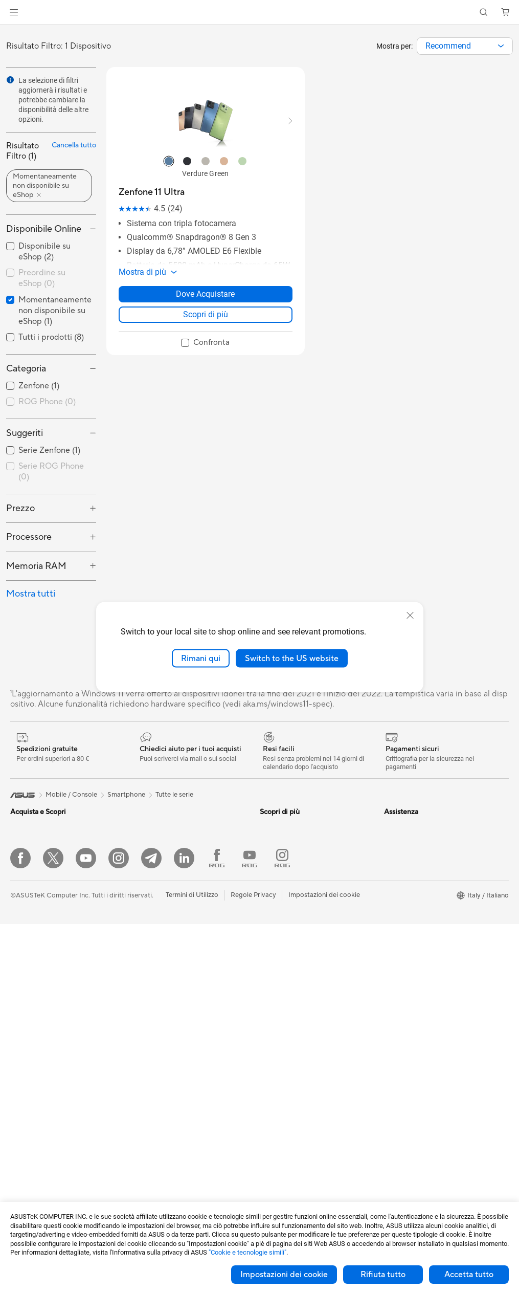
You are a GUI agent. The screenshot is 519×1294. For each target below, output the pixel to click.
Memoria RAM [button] (36, 566)
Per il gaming (29, 905)
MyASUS (273, 981)
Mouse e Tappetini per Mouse (177, 1074)
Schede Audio (154, 827)
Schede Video (31, 1182)
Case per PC (152, 843)
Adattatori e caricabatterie (173, 1166)
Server (143, 1027)
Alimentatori (151, 873)
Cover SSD (150, 904)
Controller (148, 1105)
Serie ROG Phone (51, 471)
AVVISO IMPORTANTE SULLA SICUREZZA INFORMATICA (430, 908)
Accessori (25, 920)
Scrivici (271, 935)
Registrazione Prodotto (295, 951)
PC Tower (24, 1090)
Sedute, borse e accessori (171, 1135)
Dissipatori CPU (157, 858)
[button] (13, 12)
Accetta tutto (468, 1274)
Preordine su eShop (41, 278)
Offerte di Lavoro (410, 843)
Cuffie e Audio (154, 1089)
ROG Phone (47, 402)
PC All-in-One (31, 1074)
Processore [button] (29, 537)
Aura (267, 889)
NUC (18, 1105)
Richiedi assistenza (288, 920)
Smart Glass (28, 1059)
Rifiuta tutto (382, 1274)
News (392, 873)
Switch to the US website (292, 658)
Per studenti (28, 889)
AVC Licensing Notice (292, 827)
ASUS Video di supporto (297, 966)
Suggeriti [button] (24, 433)
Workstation (29, 1136)
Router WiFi (151, 966)
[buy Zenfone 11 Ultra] (152, 192)
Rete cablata (152, 1012)
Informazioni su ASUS (416, 827)
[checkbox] (51, 402)
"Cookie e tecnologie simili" (247, 1252)
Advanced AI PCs (286, 858)
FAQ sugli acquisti (287, 1012)
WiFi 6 (142, 951)
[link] (259, 12)
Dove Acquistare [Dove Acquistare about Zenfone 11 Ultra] (205, 294)
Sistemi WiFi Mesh (161, 997)
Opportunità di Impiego (420, 858)
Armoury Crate (282, 873)
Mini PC (22, 1120)
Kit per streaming (159, 1120)
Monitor (22, 1044)
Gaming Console (35, 997)
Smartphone (29, 982)
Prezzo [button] (20, 508)
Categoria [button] (26, 369)
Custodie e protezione (166, 1151)
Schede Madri (31, 1167)
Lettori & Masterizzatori (168, 889)
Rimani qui (200, 658)
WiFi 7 (142, 935)
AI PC (19, 935)
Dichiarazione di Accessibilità (428, 889)
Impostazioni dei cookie (284, 1274)
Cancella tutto (74, 145)
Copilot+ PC (29, 951)
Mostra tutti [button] (30, 594)
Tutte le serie (174, 795)
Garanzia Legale (284, 997)
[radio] (169, 161)
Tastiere (144, 1059)
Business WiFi (153, 981)
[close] (410, 615)
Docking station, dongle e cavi (178, 1181)
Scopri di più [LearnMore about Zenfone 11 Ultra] (205, 314)
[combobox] (465, 46)
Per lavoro (25, 858)
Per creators (29, 874)
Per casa (23, 843)
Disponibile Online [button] (43, 229)
